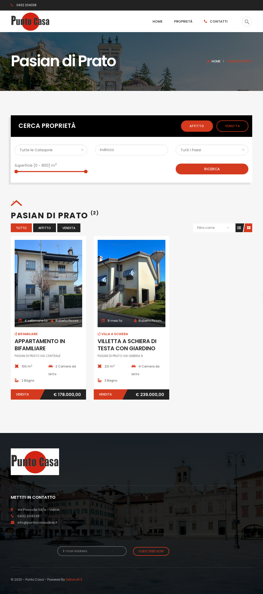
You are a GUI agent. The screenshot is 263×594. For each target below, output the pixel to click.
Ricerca (212, 169)
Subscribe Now (151, 551)
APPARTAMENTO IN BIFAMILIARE (40, 344)
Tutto (21, 228)
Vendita (232, 126)
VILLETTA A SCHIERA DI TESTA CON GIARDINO (127, 344)
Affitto (197, 126)
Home (216, 61)
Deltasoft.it (74, 578)
